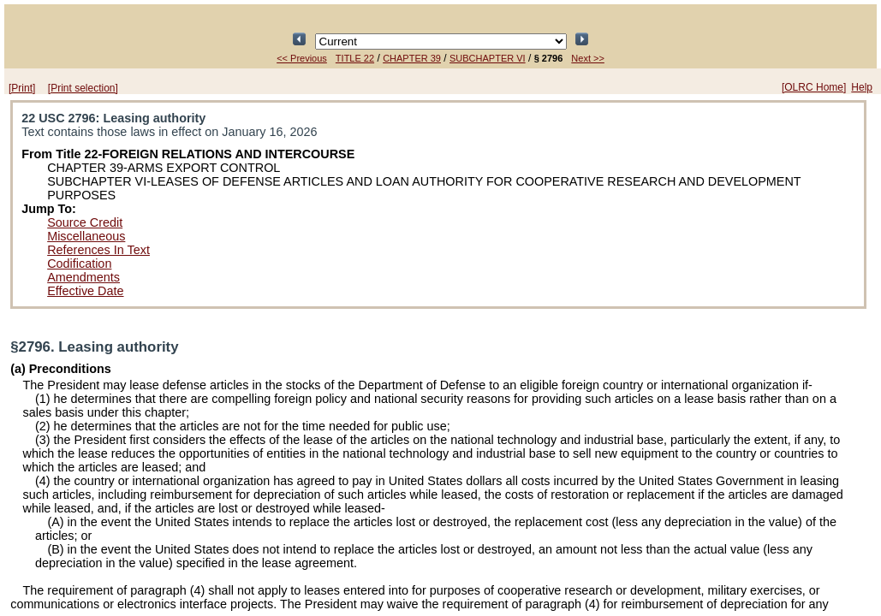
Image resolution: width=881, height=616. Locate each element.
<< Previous (302, 58)
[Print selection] (83, 88)
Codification (79, 263)
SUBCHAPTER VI (487, 58)
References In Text (98, 250)
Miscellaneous (86, 236)
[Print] (22, 88)
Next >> (587, 58)
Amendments (83, 277)
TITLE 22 (355, 58)
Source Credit (84, 222)
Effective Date (85, 291)
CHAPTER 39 (412, 58)
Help (861, 87)
